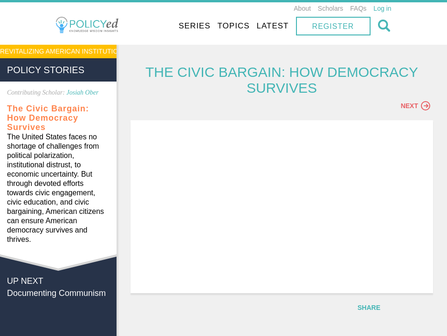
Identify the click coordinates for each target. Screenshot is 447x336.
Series (194, 25)
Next (415, 106)
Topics (234, 25)
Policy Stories (45, 70)
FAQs (358, 8)
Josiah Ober (83, 92)
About (302, 8)
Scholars (330, 8)
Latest (273, 25)
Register (333, 26)
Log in (382, 8)
